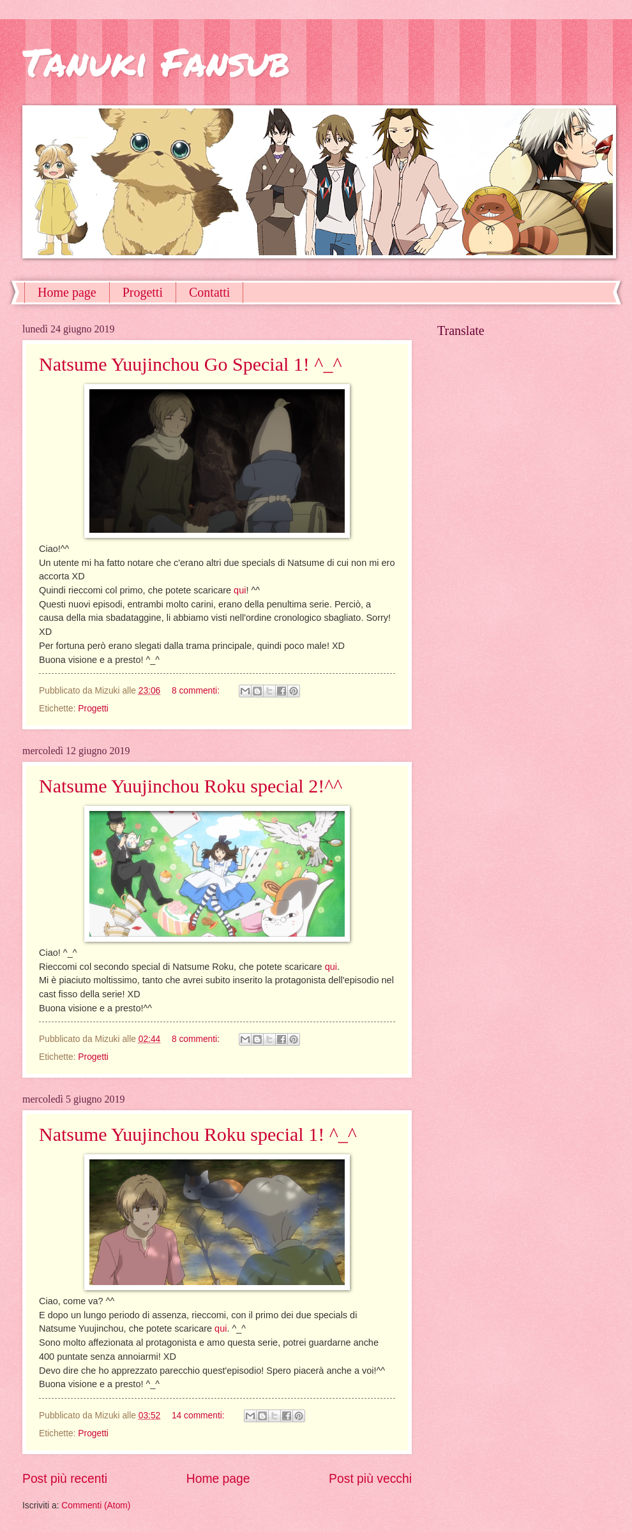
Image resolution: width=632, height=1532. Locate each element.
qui (240, 590)
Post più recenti (64, 1478)
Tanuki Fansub (156, 61)
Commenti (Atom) (95, 1505)
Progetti (143, 292)
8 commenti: (197, 690)
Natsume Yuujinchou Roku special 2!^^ (190, 785)
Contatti (209, 292)
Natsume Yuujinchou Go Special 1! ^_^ (190, 364)
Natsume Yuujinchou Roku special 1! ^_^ (198, 1134)
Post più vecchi (370, 1478)
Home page (67, 292)
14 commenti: (199, 1415)
